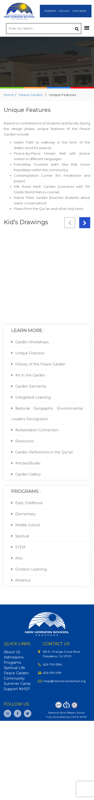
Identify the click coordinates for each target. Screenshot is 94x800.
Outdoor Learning (31, 569)
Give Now (79, 11)
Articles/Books (27, 463)
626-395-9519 (52, 673)
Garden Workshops (32, 342)
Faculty (64, 11)
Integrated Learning (33, 397)
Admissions (14, 657)
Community (14, 678)
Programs (12, 662)
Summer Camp (17, 683)
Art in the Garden (30, 375)
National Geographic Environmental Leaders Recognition (47, 413)
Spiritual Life (14, 668)
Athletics (23, 580)
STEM (20, 547)
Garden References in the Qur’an (44, 452)
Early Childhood (28, 503)
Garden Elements (30, 386)
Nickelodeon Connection (37, 430)
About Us (12, 652)
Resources (24, 441)
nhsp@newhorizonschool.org (64, 681)
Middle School (27, 525)
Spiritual (22, 536)
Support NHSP (17, 689)
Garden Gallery (28, 474)
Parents (50, 11)
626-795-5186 (52, 664)
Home (9, 95)
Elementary (25, 514)
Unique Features (29, 353)
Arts (18, 558)
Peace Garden (31, 95)
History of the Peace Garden (40, 364)
